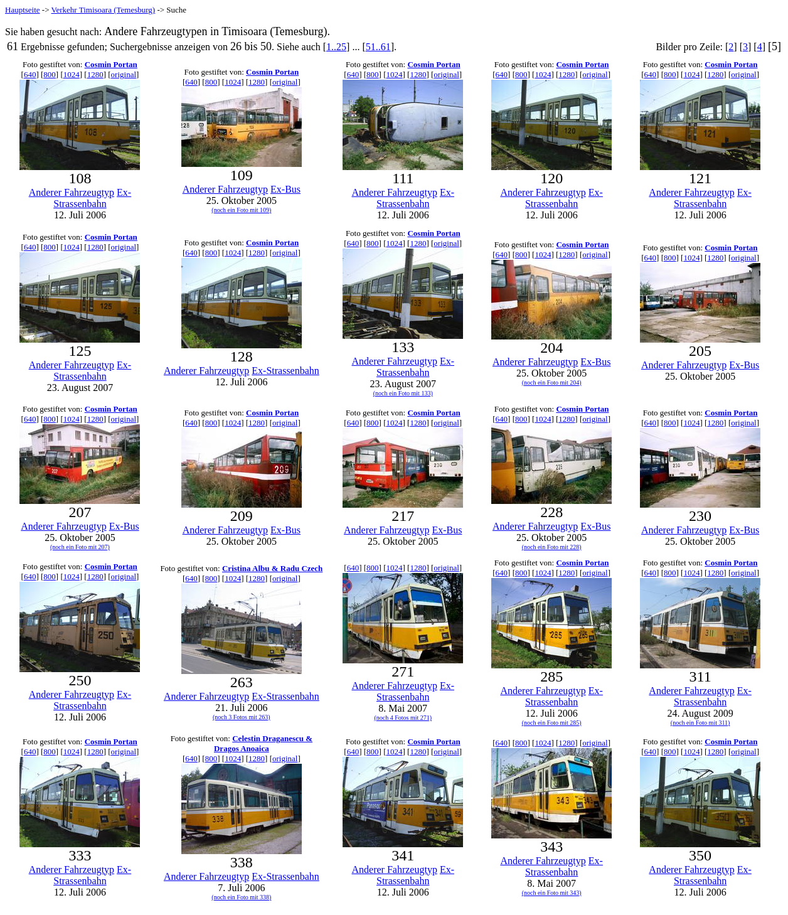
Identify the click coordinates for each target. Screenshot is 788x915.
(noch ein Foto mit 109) (241, 209)
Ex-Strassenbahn (92, 198)
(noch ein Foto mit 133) (403, 393)
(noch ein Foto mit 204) (552, 382)
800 (49, 74)
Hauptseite (22, 9)
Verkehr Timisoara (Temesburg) (103, 9)
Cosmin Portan (111, 64)
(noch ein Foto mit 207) (80, 546)
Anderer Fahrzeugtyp (71, 192)
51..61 (378, 46)
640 (30, 74)
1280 (95, 74)
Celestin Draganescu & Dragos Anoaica (263, 743)
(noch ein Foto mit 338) (241, 897)
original (123, 74)
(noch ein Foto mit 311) (700, 722)
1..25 (336, 46)
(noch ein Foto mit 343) (552, 892)
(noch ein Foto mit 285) (552, 722)
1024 (71, 74)
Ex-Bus (285, 189)
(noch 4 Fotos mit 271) (403, 717)
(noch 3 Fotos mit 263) (241, 717)
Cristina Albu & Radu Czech (272, 568)
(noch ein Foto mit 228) (552, 546)
